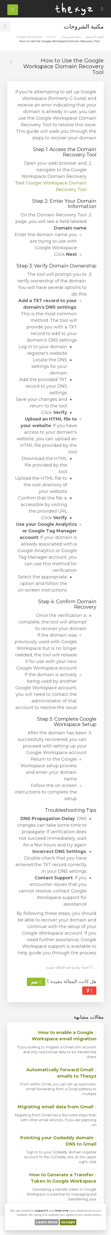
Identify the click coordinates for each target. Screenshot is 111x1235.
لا (89, 991)
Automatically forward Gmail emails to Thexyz (61, 1073)
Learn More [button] (46, 1222)
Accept (68, 1222)
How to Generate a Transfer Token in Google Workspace (62, 1178)
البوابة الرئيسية (95, 36)
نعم (36, 982)
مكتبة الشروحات (71, 36)
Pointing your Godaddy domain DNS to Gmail (58, 1141)
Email (51, 36)
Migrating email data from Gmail (57, 1107)
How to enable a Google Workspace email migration (64, 1036)
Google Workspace (29, 36)
